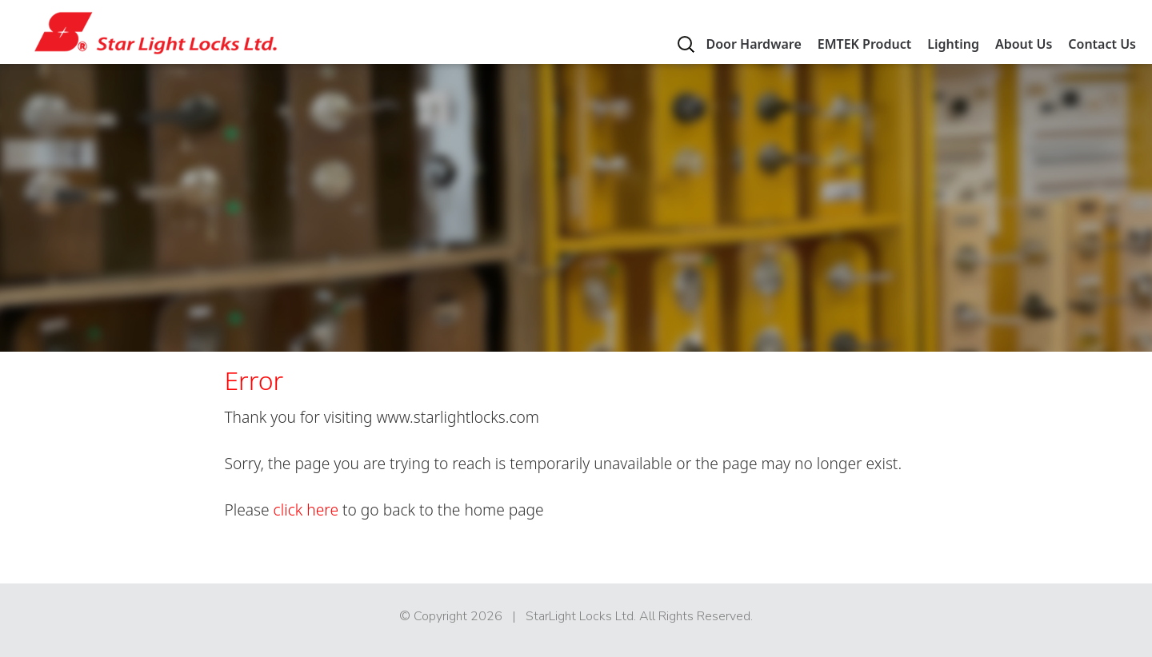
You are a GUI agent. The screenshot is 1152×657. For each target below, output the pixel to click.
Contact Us (1102, 44)
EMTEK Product (864, 44)
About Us (1023, 44)
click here (306, 509)
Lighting (953, 44)
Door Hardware (753, 44)
